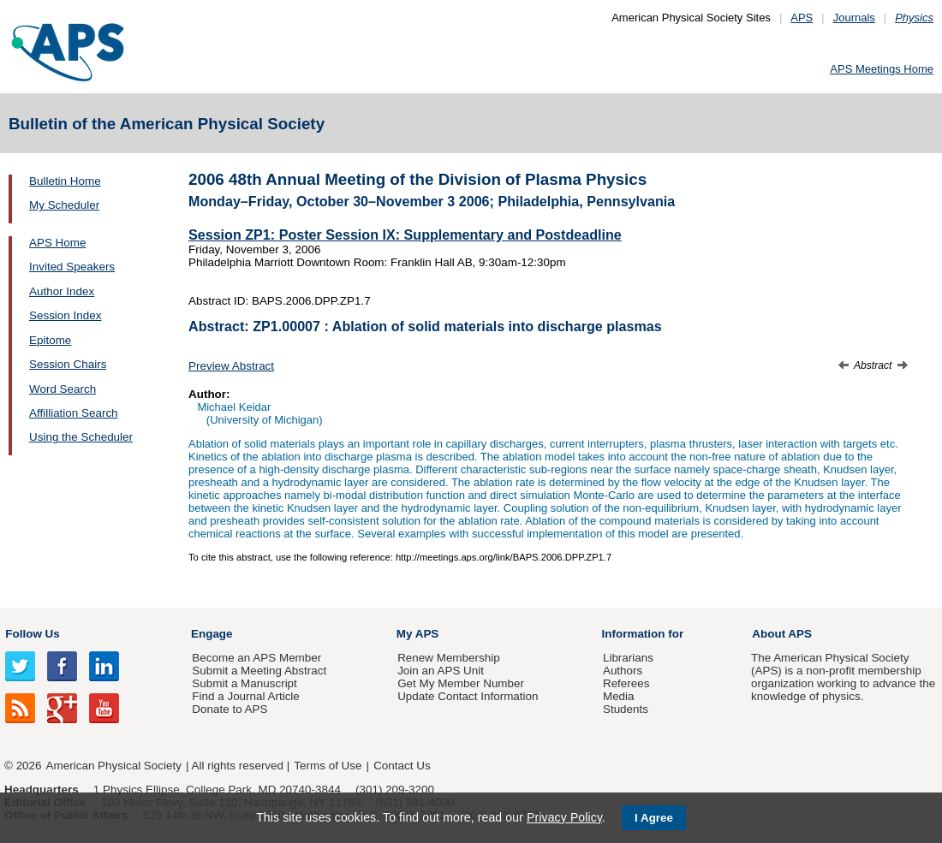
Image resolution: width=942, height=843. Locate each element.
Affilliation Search (73, 413)
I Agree (654, 817)
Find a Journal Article (245, 696)
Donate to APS (229, 709)
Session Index (65, 315)
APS (801, 17)
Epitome (50, 340)
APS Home (57, 242)
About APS (782, 633)
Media (619, 696)
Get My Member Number (460, 683)
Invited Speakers (72, 266)
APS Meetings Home (881, 68)
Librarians (628, 657)
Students (625, 709)
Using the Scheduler (81, 436)
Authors (622, 670)
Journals (854, 17)
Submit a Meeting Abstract (259, 670)
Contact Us (401, 765)
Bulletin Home (65, 181)
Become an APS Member (256, 657)
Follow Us (32, 633)
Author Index (61, 291)
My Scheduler (64, 205)
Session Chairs (67, 364)
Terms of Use (327, 765)
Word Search (62, 389)
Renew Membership (448, 657)
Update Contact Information (467, 696)
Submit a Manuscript (244, 683)
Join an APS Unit (440, 670)
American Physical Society (114, 765)
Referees (626, 683)
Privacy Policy (564, 817)
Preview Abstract (231, 365)
